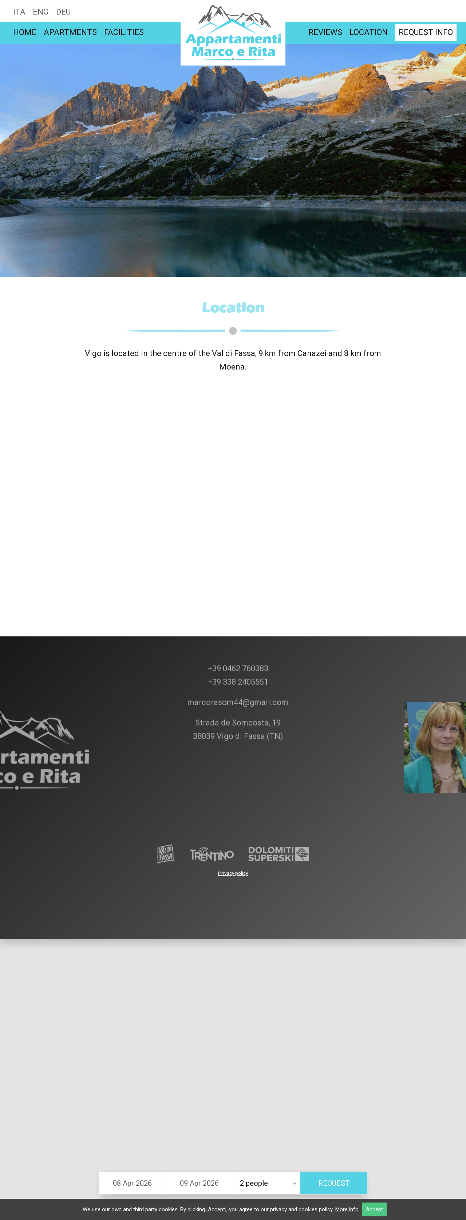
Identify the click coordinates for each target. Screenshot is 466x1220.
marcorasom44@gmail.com (237, 662)
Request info (426, 32)
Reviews (325, 32)
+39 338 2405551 (237, 641)
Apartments (70, 32)
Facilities (124, 32)
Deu (63, 11)
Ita (19, 11)
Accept (374, 1209)
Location (369, 32)
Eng (41, 11)
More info (347, 1209)
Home (24, 32)
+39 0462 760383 (237, 627)
